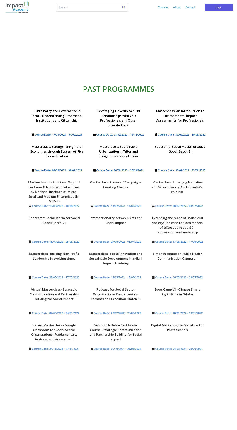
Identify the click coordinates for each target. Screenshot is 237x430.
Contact (190, 7)
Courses (163, 7)
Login (218, 7)
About (177, 7)
